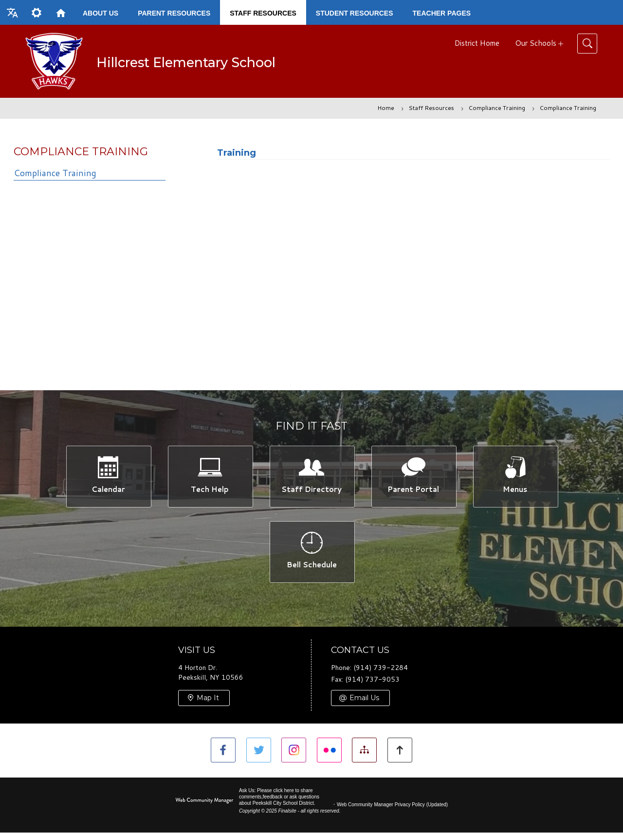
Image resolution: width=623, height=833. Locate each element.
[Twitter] (258, 750)
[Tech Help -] (210, 476)
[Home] (61, 12)
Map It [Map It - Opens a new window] (208, 698)
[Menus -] (515, 476)
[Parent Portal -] (413, 476)
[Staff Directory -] (312, 476)
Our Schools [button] (535, 43)
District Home (477, 43)
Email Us (364, 698)
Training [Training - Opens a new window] (236, 152)
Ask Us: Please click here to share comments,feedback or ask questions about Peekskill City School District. (279, 797)
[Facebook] (222, 750)
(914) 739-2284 (380, 668)
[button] (12, 12)
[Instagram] (293, 750)
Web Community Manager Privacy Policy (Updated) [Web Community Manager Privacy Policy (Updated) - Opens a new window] (392, 805)
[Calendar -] (108, 476)
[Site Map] (364, 750)
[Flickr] (329, 750)
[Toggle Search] (587, 44)
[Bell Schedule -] (312, 552)
